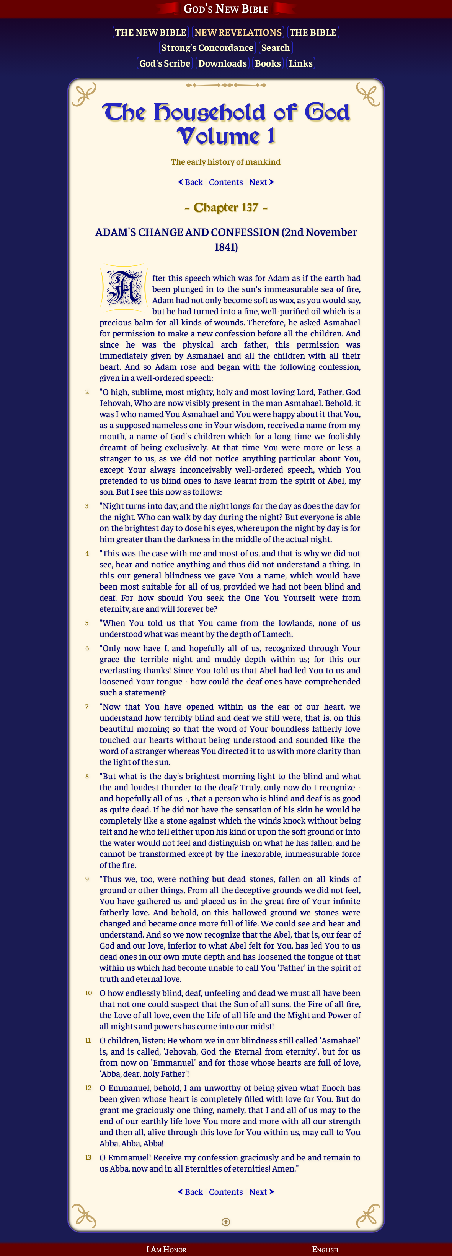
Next (262, 181)
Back (190, 181)
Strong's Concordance (207, 47)
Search (275, 47)
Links (301, 62)
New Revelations (238, 31)
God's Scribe (164, 62)
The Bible (313, 31)
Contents (226, 181)
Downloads (222, 62)
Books (268, 62)
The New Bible (150, 31)
